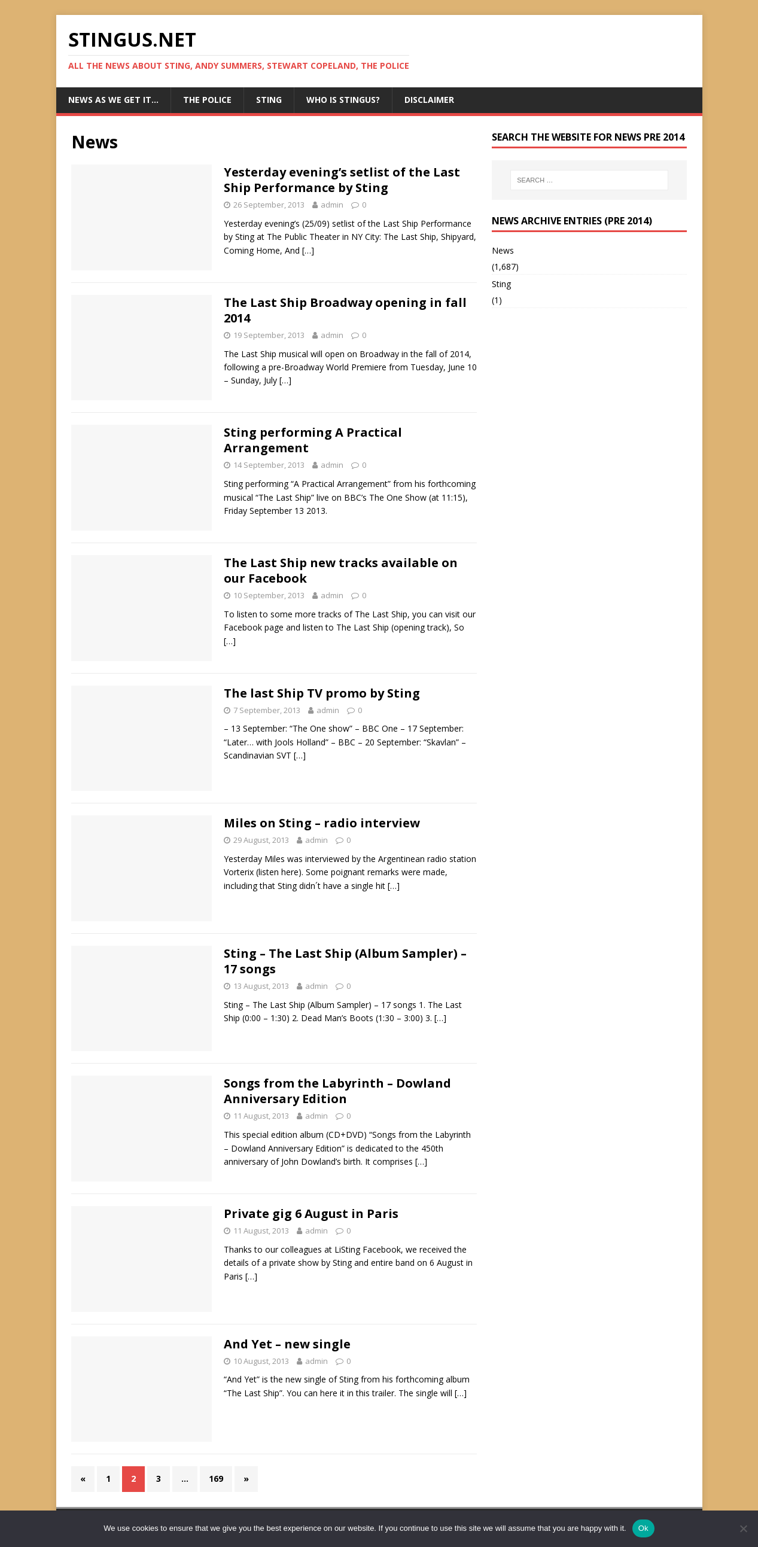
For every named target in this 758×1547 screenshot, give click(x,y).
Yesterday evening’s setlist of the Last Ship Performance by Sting (342, 180)
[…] (308, 250)
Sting (269, 99)
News (503, 250)
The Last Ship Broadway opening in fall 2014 (345, 310)
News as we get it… (113, 99)
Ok (643, 1528)
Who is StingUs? (343, 99)
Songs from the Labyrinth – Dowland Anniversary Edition (337, 1091)
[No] (743, 1528)
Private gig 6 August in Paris (311, 1213)
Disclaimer (429, 99)
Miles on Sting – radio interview (322, 823)
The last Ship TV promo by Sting (322, 693)
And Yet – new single (287, 1344)
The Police (207, 99)
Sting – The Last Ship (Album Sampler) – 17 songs (345, 961)
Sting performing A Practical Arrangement (313, 440)
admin (332, 204)
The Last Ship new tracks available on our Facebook (341, 570)
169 (216, 1478)
